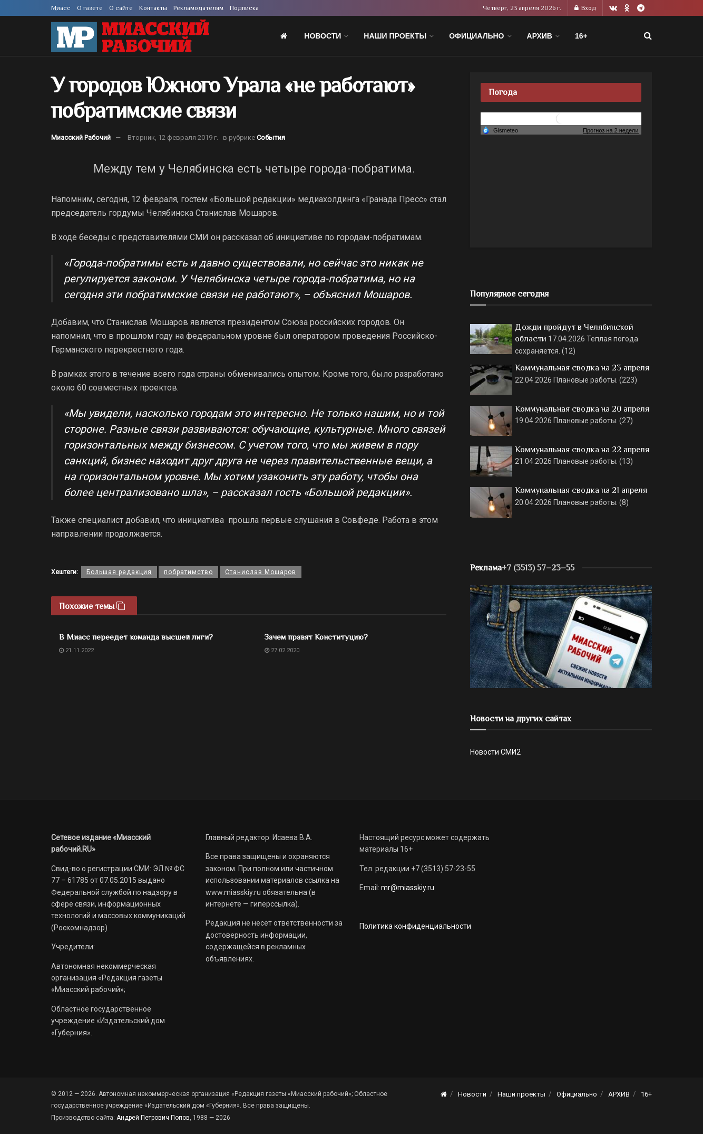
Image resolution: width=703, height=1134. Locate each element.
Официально (476, 36)
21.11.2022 (76, 650)
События (271, 137)
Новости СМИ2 (495, 752)
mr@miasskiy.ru (406, 887)
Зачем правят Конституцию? (316, 636)
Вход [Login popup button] (585, 8)
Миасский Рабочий (81, 137)
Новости (322, 36)
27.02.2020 (282, 650)
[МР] (561, 636)
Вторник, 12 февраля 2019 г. (173, 137)
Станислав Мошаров (260, 572)
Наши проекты (395, 36)
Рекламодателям (198, 8)
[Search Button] (648, 36)
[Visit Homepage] (130, 36)
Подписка (244, 8)
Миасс (61, 8)
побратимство (188, 572)
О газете (90, 8)
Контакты (153, 8)
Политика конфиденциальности (415, 926)
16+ (581, 36)
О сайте (121, 8)
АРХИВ (539, 36)
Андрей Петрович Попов (153, 1117)
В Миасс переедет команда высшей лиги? (136, 636)
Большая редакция (119, 572)
